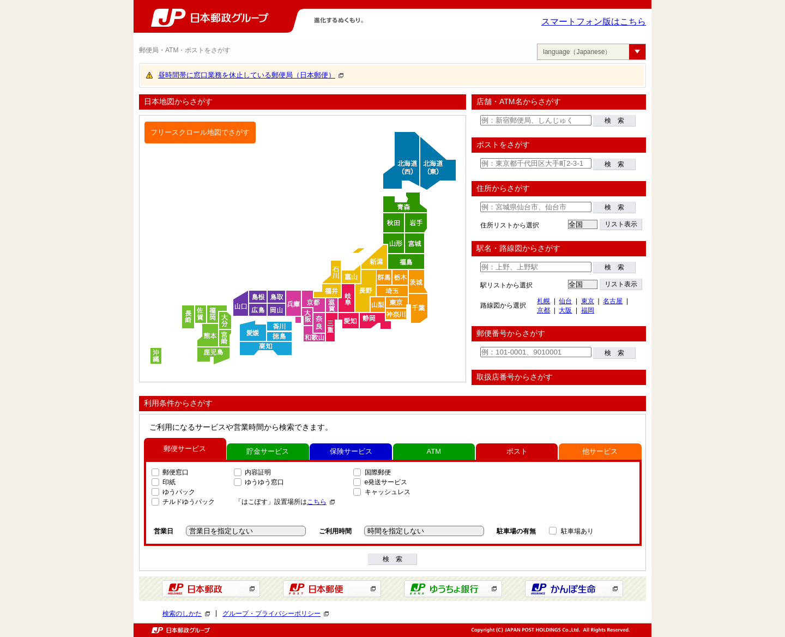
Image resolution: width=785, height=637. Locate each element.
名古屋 (613, 301)
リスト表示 (621, 224)
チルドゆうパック (188, 502)
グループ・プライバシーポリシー (275, 613)
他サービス (600, 451)
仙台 (565, 301)
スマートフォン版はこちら (593, 21)
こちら (321, 502)
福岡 (587, 310)
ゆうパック (178, 492)
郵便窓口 (175, 472)
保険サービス (351, 451)
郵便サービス (185, 448)
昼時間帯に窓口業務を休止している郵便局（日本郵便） (250, 75)
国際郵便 (378, 472)
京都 (543, 310)
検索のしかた (186, 613)
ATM (434, 451)
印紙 (169, 482)
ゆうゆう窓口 (264, 482)
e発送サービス (386, 482)
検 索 (614, 120)
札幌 (543, 301)
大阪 (565, 310)
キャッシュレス (387, 492)
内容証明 (258, 472)
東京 (587, 301)
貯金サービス (267, 451)
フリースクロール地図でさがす (200, 132)
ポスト (517, 451)
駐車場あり (577, 531)
